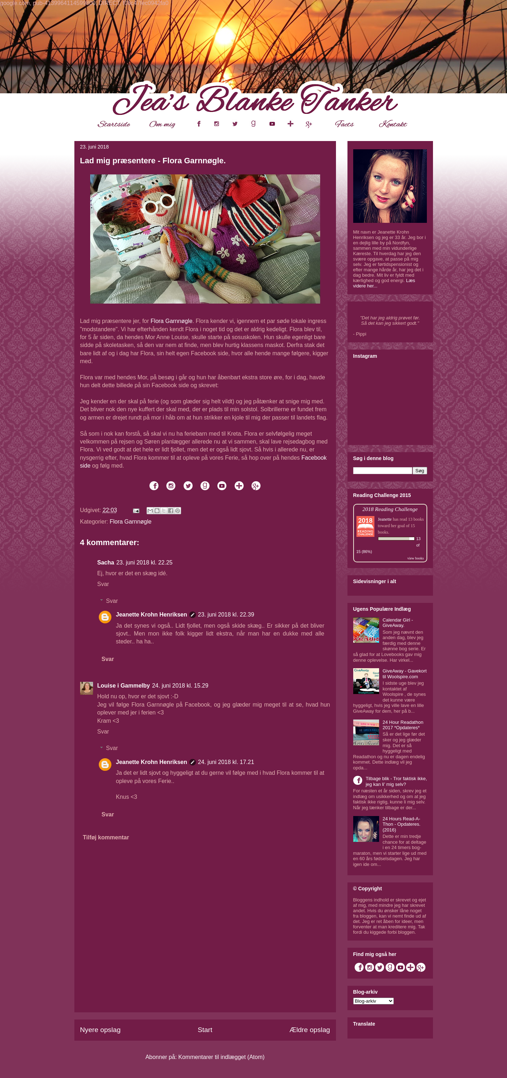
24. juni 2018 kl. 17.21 (226, 762)
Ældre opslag (309, 1030)
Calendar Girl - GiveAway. (398, 622)
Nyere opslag (100, 1030)
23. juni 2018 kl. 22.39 (226, 614)
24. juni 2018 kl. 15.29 (180, 686)
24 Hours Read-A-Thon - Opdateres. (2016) (402, 824)
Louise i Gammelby (123, 686)
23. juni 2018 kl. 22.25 (144, 562)
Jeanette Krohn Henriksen (151, 614)
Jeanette (385, 519)
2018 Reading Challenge (390, 509)
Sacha (105, 562)
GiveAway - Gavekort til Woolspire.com (405, 673)
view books (415, 558)
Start (205, 1030)
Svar (103, 584)
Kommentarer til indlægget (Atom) (221, 1057)
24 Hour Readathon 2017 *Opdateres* (403, 725)
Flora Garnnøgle (172, 321)
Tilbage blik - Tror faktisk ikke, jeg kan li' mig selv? (396, 781)
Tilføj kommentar (106, 837)
